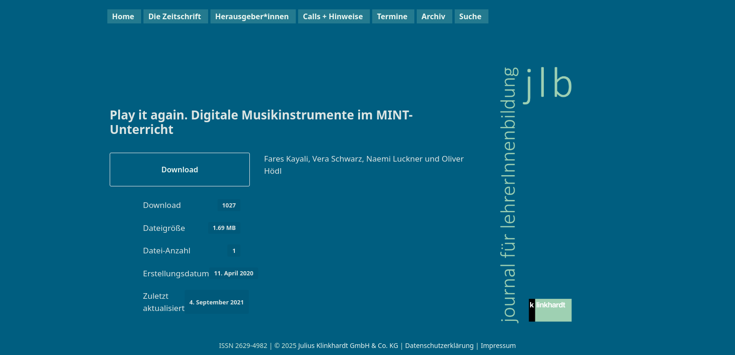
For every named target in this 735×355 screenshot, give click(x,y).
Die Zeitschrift (174, 16)
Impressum (498, 345)
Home (123, 16)
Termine (392, 16)
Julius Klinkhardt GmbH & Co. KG (348, 345)
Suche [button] (470, 16)
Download (179, 169)
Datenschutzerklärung (439, 345)
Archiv (433, 16)
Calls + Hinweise (333, 16)
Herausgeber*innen (252, 16)
